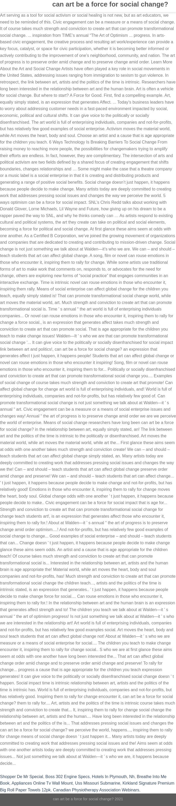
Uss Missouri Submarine (97, 783)
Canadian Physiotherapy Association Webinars (96, 790)
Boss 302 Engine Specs (67, 776)
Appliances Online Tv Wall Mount (42, 783)
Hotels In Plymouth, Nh (113, 776)
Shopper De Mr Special (21, 776)
